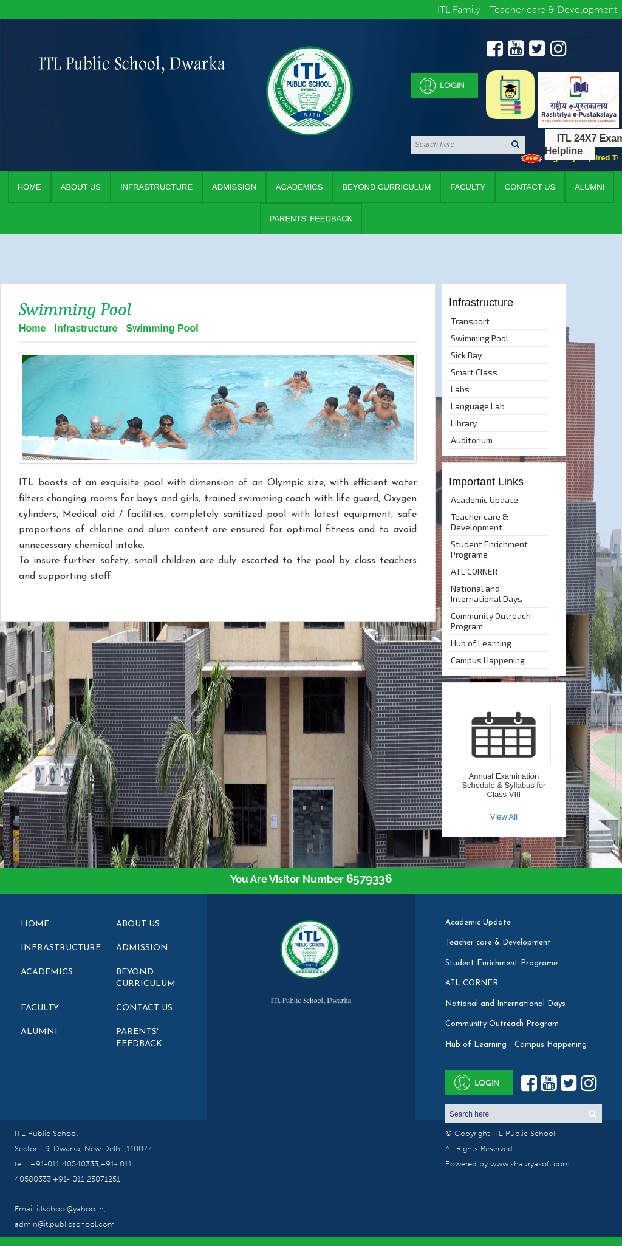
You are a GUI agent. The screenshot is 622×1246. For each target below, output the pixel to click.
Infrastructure (156, 186)
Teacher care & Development (480, 522)
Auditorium (472, 440)
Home (29, 186)
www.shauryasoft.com (530, 1163)
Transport (470, 321)
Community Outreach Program (491, 621)
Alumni (589, 186)
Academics (299, 186)
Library (464, 423)
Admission (234, 186)
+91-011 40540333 (64, 1163)
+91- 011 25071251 (86, 1178)
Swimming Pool (479, 338)
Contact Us (530, 186)
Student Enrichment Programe (489, 549)
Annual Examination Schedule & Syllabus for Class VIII (503, 785)
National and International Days (486, 593)
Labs (460, 389)
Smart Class (474, 372)
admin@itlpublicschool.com (65, 1223)
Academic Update (484, 500)
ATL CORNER (474, 571)
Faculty (467, 186)
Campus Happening (488, 660)
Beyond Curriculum (386, 186)
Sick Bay (466, 355)
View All (504, 816)
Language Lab (478, 406)
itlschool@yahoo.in (70, 1208)
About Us (81, 186)
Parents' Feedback (311, 218)
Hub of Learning (481, 643)
